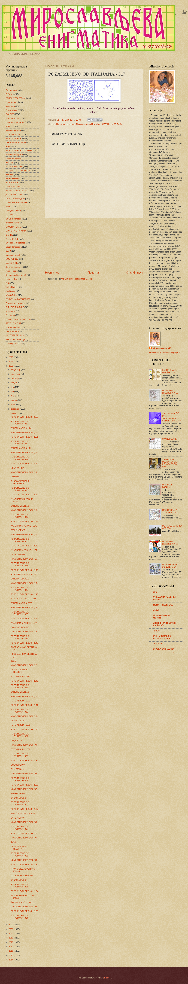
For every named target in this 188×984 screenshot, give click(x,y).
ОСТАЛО (10, 214)
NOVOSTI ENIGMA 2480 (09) (24, 745)
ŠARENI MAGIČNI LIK (21, 428)
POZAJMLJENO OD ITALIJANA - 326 (20, 588)
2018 (11, 942)
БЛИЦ (8, 126)
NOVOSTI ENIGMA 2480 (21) (24, 432)
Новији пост (53, 272)
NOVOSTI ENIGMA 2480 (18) (24, 510)
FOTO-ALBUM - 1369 (20, 749)
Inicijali (156, 610)
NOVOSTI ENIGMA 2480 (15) (24, 583)
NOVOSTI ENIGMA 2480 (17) (24, 534)
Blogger (107, 978)
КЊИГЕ (9, 235)
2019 (11, 938)
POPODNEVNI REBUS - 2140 (24, 729)
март (13, 404)
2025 (11, 357)
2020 (11, 933)
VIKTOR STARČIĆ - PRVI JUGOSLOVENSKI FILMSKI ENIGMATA (171, 417)
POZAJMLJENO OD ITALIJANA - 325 (20, 613)
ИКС (8, 283)
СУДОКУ (10, 114)
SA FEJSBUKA (17, 818)
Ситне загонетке (13, 158)
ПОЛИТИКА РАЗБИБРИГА (18, 299)
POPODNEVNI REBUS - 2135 (24, 864)
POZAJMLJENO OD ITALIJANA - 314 (20, 916)
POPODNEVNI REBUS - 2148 (24, 521)
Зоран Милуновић (14, 166)
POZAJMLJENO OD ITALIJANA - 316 (20, 854)
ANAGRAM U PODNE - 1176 (24, 574)
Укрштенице (11, 102)
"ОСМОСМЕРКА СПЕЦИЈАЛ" (19, 150)
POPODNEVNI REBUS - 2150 (24, 463)
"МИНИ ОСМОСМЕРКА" (17, 190)
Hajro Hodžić (11, 279)
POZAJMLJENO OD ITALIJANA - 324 (20, 637)
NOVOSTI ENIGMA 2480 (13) (24, 632)
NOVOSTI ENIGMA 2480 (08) (24, 773)
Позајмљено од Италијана (88, 124)
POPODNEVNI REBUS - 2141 (24, 705)
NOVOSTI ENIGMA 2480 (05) (24, 838)
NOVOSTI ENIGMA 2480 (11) (24, 696)
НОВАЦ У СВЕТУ (14, 343)
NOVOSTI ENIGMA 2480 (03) (24, 906)
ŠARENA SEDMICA (20, 579)
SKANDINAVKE (169, 439)
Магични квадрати (14, 154)
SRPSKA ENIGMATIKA (163, 649)
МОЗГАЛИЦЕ (12, 259)
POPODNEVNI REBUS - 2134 (24, 891)
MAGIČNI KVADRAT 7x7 (22, 875)
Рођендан (10, 315)
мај (13, 396)
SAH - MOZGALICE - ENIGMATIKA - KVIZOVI (164, 637)
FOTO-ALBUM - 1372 (20, 676)
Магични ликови (13, 130)
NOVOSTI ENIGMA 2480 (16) (24, 559)
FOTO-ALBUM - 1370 (20, 725)
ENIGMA (10, 162)
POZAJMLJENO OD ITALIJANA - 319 (20, 779)
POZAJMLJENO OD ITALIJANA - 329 (20, 515)
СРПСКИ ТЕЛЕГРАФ (15, 98)
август (14, 382)
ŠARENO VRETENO (20, 506)
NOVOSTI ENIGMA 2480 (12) (24, 665)
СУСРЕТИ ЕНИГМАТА (16, 231)
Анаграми (10, 106)
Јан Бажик (10, 291)
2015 (11, 955)
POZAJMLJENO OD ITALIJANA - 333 (20, 422)
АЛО (8, 146)
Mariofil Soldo (12, 263)
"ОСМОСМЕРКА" (14, 138)
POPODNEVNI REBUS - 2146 (24, 570)
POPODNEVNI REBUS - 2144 (24, 618)
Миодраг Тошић (13, 255)
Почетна (93, 272)
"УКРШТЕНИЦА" (13, 134)
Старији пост (134, 272)
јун (12, 391)
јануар (14, 413)
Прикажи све (177, 653)
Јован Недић (12, 271)
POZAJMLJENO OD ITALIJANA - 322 (20, 710)
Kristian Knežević (13, 327)
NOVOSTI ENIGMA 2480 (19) (24, 472)
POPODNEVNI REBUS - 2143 (24, 643)
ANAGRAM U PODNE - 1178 (24, 526)
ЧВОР (8, 206)
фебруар (15, 409)
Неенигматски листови (16, 202)
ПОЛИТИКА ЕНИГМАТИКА (18, 319)
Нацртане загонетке (65, 124)
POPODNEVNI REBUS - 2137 (24, 809)
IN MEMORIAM (18, 793)
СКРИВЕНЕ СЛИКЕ (15, 307)
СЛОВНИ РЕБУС (13, 227)
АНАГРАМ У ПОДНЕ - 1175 (23, 598)
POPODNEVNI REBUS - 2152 (24, 417)
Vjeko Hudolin (12, 287)
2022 (11, 924)
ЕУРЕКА (9, 174)
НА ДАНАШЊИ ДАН (15, 199)
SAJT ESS (157, 644)
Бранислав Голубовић (16, 275)
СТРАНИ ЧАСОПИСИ (112, 124)
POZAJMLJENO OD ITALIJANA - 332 (20, 442)
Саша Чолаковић (14, 247)
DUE (155, 592)
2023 (11, 366)
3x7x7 (13, 842)
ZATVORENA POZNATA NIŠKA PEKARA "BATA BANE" (170, 463)
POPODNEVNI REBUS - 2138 (24, 785)
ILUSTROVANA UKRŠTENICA (169, 371)
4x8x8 (13, 661)
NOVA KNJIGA (17, 468)
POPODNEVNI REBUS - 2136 (24, 833)
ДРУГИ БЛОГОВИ (14, 194)
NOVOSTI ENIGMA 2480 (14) (24, 607)
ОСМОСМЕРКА (18, 554)
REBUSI (156, 631)
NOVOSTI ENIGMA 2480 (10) (24, 716)
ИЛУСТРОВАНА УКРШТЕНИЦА (169, 511)
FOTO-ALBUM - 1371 (20, 701)
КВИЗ (8, 251)
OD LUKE (15, 476)
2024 (11, 361)
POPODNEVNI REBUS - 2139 (24, 760)
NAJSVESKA (12, 295)
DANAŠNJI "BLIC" (19, 720)
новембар (16, 374)
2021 (11, 929)
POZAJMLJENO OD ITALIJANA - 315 (20, 885)
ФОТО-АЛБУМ (12, 118)
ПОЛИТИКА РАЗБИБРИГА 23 (170, 542)
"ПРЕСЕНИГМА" (13, 178)
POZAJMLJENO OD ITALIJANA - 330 (20, 489)
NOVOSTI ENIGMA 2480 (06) (24, 822)
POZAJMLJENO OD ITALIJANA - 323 (20, 686)
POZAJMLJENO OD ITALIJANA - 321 (20, 735)
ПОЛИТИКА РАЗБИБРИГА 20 (170, 391)
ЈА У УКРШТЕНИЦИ (15, 335)
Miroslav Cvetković (161, 348)
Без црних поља (13, 211)
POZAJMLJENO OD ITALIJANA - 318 (20, 803)
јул (12, 387)
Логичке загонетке (14, 267)
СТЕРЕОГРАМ (12, 331)
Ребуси (9, 94)
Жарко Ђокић (12, 182)
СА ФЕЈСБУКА (17, 769)
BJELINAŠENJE (18, 530)
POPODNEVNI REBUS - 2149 (24, 495)
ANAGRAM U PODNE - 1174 (24, 623)
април (14, 400)
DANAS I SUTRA (13, 186)
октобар (15, 378)
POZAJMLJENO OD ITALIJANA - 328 (20, 540)
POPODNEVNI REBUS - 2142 (24, 681)
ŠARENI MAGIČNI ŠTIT (21, 603)
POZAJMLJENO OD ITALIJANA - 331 (20, 458)
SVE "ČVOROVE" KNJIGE (23, 813)
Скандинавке (12, 90)
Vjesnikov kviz (12, 239)
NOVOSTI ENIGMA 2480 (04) (24, 860)
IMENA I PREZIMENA (163, 605)
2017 (11, 946)
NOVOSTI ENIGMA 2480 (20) (24, 452)
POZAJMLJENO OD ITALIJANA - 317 (20, 827)
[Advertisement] (94, 244)
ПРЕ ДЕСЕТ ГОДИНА (168, 486)
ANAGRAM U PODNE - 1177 (24, 550)
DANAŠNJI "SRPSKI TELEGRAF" (20, 482)
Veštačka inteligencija (15, 339)
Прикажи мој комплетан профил (164, 352)
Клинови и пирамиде (15, 243)
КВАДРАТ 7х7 (17, 740)
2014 (11, 960)
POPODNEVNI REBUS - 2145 (24, 594)
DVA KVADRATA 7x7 (20, 627)
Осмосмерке (11, 110)
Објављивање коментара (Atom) (76, 279)
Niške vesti (10, 311)
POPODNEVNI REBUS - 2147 (24, 546)
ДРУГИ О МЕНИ (13, 323)
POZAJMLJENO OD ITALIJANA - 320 (20, 754)
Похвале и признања (15, 303)
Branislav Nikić (12, 223)
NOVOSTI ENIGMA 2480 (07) (24, 789)
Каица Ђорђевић (13, 219)
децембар (16, 369)
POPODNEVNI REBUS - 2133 (24, 911)
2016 (11, 951)
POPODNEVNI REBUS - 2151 (24, 437)
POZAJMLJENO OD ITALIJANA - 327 (20, 564)
